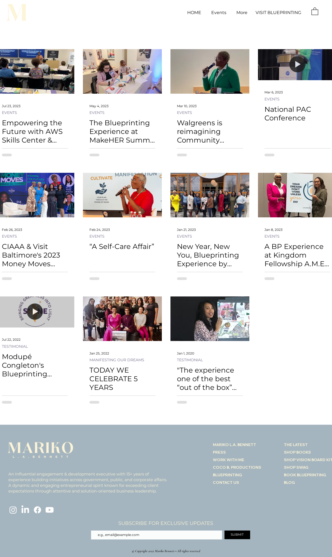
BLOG (289, 482)
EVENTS (9, 112)
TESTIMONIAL (15, 346)
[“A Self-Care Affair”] (122, 195)
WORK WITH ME (228, 459)
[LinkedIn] (25, 510)
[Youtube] (49, 510)
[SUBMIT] (237, 535)
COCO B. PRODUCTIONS (237, 467)
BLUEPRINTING (227, 474)
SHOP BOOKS (297, 452)
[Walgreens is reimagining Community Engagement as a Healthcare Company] (209, 71)
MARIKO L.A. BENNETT (234, 444)
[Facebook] (37, 510)
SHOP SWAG (296, 467)
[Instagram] (13, 510)
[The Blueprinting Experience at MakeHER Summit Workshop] (122, 71)
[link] (314, 11)
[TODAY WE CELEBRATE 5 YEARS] (122, 318)
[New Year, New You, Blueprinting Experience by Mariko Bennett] (209, 195)
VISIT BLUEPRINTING (278, 12)
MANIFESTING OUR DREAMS (116, 360)
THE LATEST (296, 444)
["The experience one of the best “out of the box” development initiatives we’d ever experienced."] (209, 318)
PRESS (219, 452)
